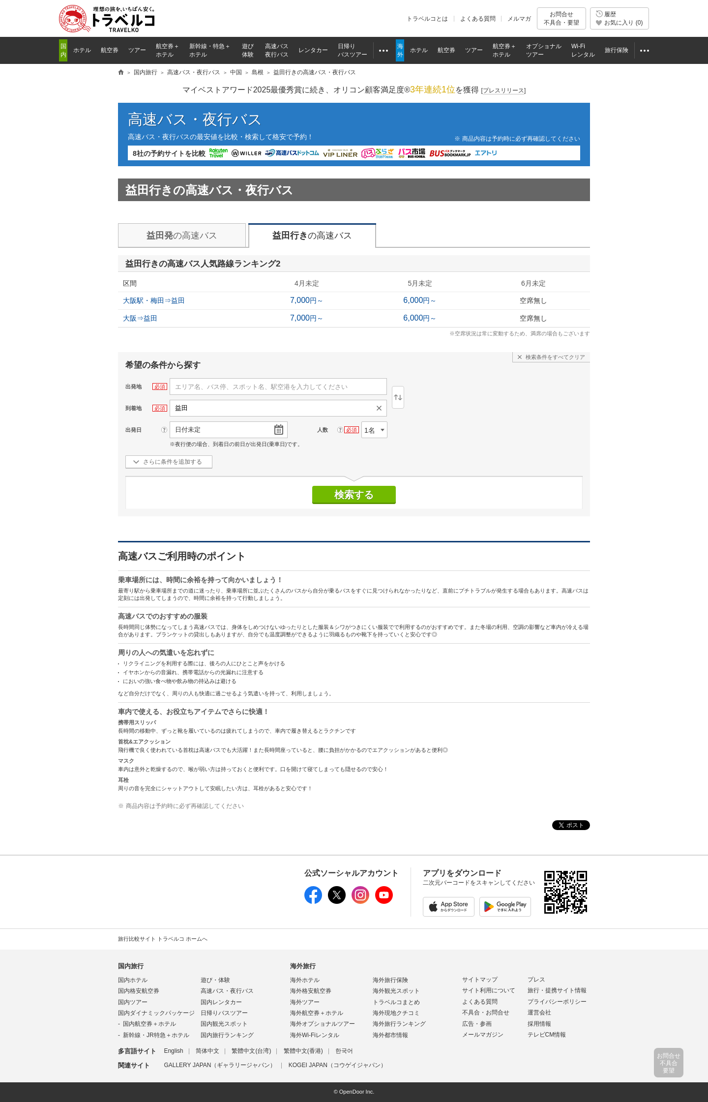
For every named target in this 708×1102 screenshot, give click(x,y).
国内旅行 (131, 966)
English (173, 1050)
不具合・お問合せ (485, 1012)
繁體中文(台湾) (251, 1050)
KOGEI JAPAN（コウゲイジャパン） (337, 1065)
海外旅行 (303, 966)
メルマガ (519, 19)
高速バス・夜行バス (195, 119)
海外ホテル (305, 980)
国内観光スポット (224, 1023)
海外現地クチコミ (396, 1013)
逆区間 (398, 397)
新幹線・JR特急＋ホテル (156, 1035)
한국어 (344, 1050)
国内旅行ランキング (227, 1035)
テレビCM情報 (547, 1034)
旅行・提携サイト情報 (557, 990)
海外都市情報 (390, 1035)
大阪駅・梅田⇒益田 (154, 300)
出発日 (133, 430)
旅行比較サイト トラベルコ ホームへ (162, 939)
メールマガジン (482, 1034)
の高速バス (182, 235)
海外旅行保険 (390, 980)
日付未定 (188, 429)
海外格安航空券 (310, 990)
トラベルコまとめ (396, 1002)
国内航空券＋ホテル (149, 1023)
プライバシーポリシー (557, 1001)
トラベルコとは (427, 19)
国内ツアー (133, 1002)
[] (503, 90)
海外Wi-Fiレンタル (314, 1035)
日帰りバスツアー (224, 1013)
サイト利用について (488, 990)
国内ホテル (133, 980)
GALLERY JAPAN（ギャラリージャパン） (220, 1065)
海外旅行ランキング (399, 1023)
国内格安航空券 (138, 990)
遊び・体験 (215, 980)
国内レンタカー (221, 1002)
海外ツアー (305, 1002)
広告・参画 (477, 1023)
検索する (354, 494)
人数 (322, 430)
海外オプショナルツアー (322, 1023)
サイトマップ (480, 979)
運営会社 (539, 1012)
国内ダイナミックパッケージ (156, 1013)
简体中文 (207, 1050)
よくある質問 (478, 19)
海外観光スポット (396, 990)
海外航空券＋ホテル (316, 1013)
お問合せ (561, 18)
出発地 (133, 386)
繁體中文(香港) (303, 1050)
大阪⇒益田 (140, 318)
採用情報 (539, 1023)
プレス (536, 979)
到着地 (133, 408)
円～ (307, 300)
